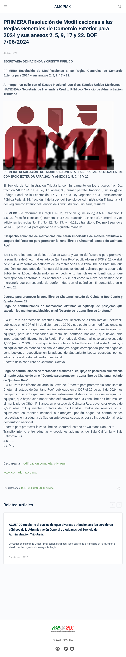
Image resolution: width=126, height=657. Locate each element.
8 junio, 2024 (10, 53)
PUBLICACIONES (36, 488)
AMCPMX (62, 6)
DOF (23, 488)
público (50, 488)
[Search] (120, 6)
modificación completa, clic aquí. (43, 463)
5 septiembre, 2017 (18, 557)
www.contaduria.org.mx (20, 472)
